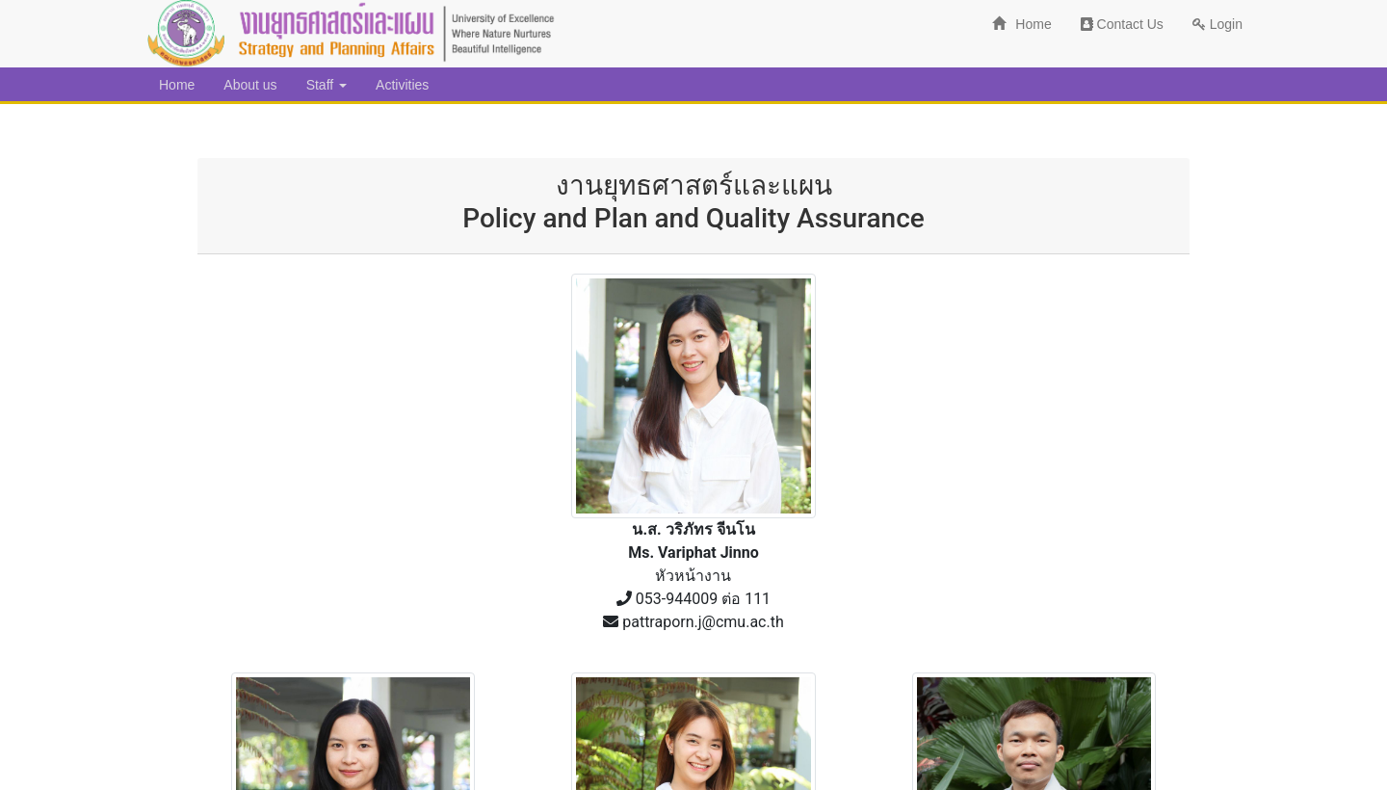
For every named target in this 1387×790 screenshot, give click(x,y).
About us (249, 84)
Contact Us (1122, 24)
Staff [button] (326, 84)
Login (1217, 24)
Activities (402, 84)
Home (1021, 24)
